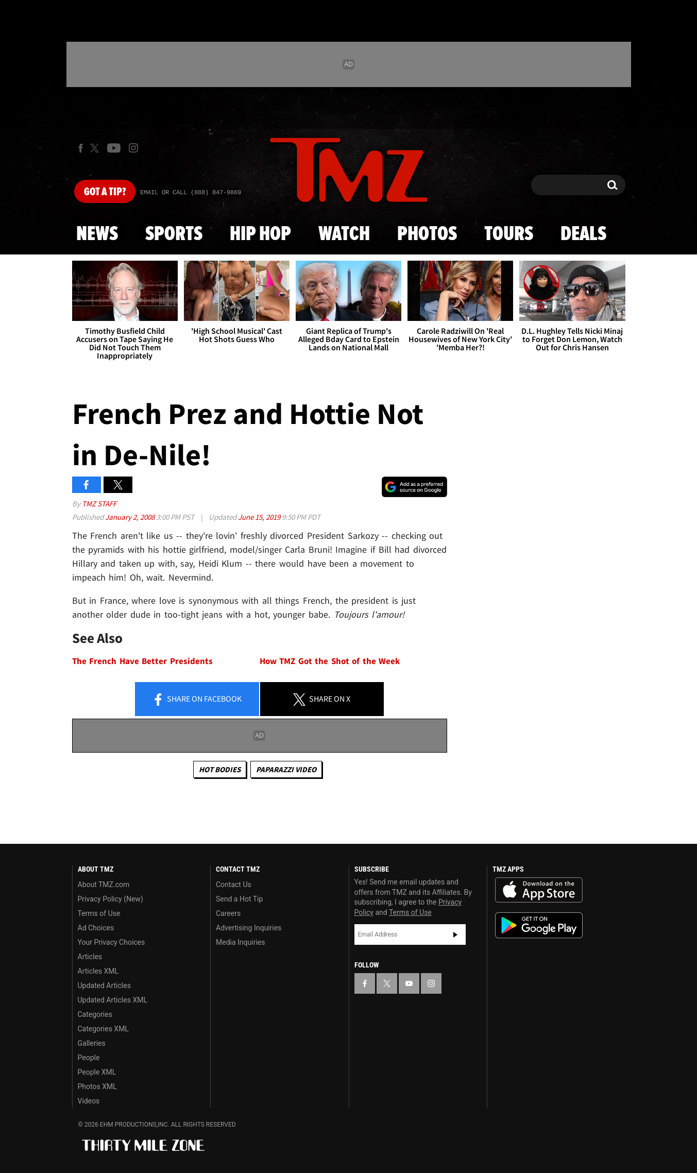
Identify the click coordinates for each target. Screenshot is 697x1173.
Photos (427, 234)
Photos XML (97, 1086)
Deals (583, 234)
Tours (508, 234)
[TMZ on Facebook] (80, 148)
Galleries (92, 1043)
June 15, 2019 (260, 517)
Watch (344, 234)
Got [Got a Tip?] (105, 192)
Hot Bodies (220, 769)
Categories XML (103, 1029)
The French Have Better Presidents (142, 661)
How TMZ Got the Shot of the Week (330, 661)
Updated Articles (104, 985)
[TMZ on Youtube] (114, 148)
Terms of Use (99, 913)
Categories (95, 1014)
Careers (228, 913)
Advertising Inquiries (248, 928)
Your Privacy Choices (111, 942)
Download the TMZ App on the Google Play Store (539, 925)
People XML (97, 1072)
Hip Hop (260, 234)
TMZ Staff (99, 503)
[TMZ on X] (96, 148)
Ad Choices (96, 928)
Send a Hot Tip (239, 899)
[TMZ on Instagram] (133, 148)
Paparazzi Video (286, 769)
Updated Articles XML (112, 1000)
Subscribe (455, 934)
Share (197, 699)
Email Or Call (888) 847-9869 (190, 192)
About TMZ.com (104, 884)
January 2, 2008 (130, 517)
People (89, 1057)
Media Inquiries (240, 942)
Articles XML (98, 971)
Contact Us (233, 884)
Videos (89, 1101)
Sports (173, 234)
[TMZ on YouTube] (409, 983)
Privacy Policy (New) (110, 899)
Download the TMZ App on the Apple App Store (539, 890)
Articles (90, 957)
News (97, 234)
